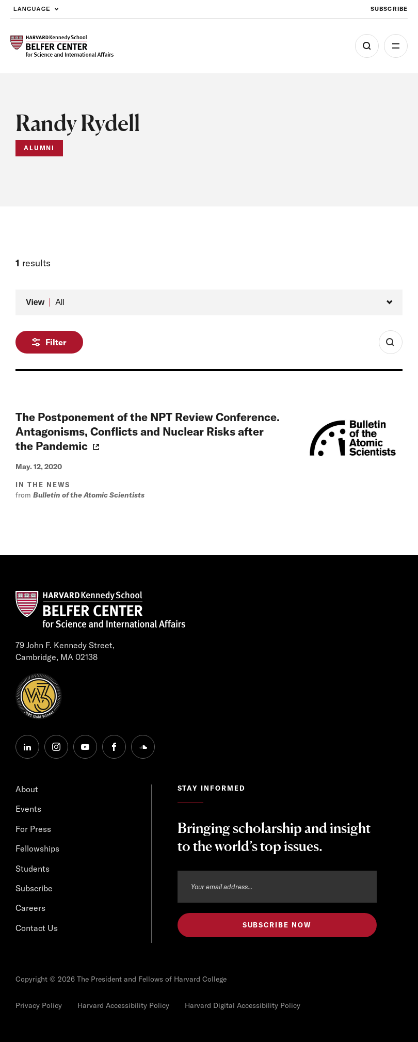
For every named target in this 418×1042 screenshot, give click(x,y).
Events (28, 809)
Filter (56, 342)
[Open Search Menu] (367, 46)
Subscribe (34, 888)
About (26, 789)
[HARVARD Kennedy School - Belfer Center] (62, 46)
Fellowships (37, 848)
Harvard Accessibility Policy (123, 1005)
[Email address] (277, 887)
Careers (30, 908)
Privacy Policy (38, 1005)
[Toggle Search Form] (391, 342)
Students (32, 868)
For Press (33, 829)
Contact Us (36, 928)
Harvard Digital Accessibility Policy (242, 1005)
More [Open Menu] (396, 46)
